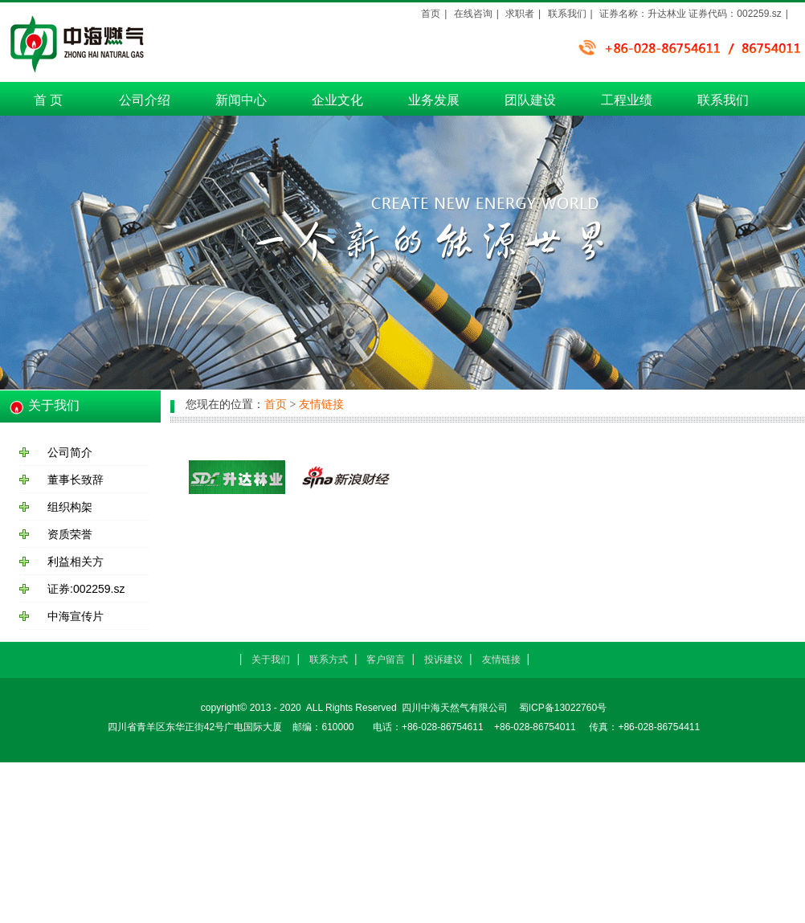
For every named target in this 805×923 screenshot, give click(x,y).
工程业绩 (626, 100)
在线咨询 (473, 13)
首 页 (48, 100)
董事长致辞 (75, 479)
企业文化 (337, 100)
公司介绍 (144, 100)
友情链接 (321, 404)
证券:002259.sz (86, 588)
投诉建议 (443, 659)
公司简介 (69, 452)
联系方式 (328, 659)
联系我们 (723, 100)
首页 (430, 13)
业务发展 (434, 100)
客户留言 (385, 659)
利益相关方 (75, 561)
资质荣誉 (69, 534)
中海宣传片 (75, 616)
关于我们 (270, 659)
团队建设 (530, 100)
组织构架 (69, 506)
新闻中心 (241, 100)
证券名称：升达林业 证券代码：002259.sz (690, 13)
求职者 (519, 13)
